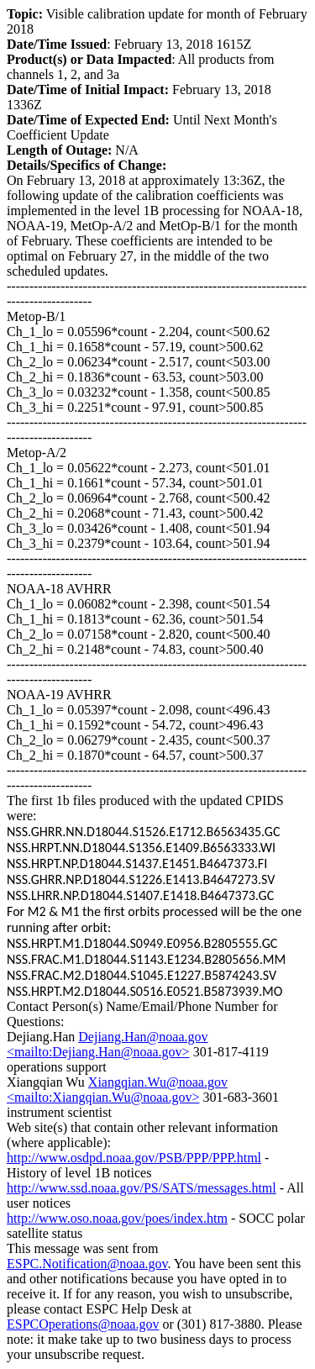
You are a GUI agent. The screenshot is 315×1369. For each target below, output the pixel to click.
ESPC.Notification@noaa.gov (87, 1263)
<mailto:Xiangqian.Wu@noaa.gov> (103, 1097)
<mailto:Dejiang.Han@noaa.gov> (98, 1052)
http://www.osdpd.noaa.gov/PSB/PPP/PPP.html (134, 1157)
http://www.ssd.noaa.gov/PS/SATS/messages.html (141, 1188)
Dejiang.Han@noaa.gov (142, 1036)
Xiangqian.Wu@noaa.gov (158, 1082)
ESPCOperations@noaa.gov (83, 1324)
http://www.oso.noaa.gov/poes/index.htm (117, 1218)
